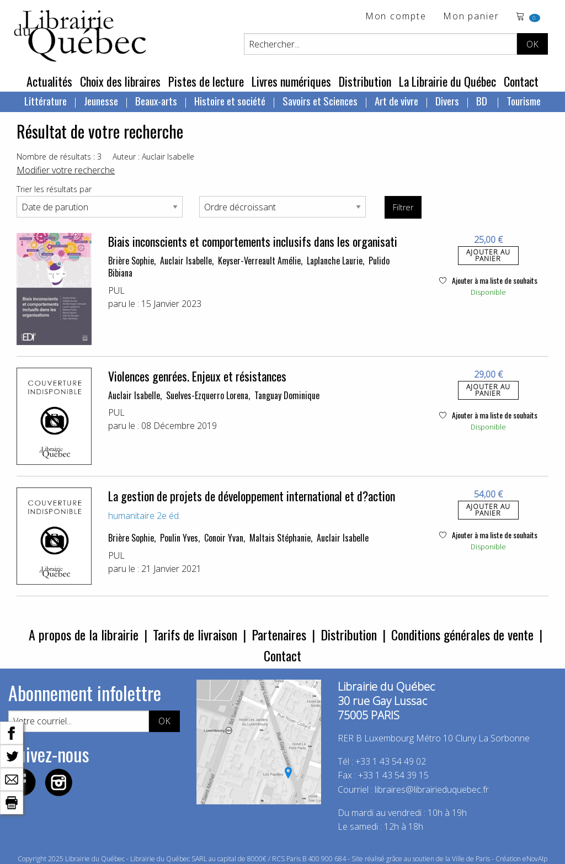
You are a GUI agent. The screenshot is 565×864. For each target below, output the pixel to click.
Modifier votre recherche (66, 170)
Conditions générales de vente (462, 634)
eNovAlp (535, 858)
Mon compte (396, 17)
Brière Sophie (131, 260)
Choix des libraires (120, 81)
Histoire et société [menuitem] (229, 100)
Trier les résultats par (54, 189)
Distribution (365, 81)
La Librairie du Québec (447, 81)
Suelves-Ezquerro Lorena (207, 395)
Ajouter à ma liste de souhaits (488, 280)
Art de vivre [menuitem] (396, 100)
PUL (116, 290)
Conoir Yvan (223, 537)
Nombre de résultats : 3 (59, 156)
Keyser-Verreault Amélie (259, 260)
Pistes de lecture (206, 81)
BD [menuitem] (482, 100)
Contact (521, 81)
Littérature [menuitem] (45, 100)
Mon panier (471, 17)
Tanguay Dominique (286, 395)
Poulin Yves (179, 537)
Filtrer (403, 207)
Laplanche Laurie (335, 260)
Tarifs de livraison (195, 634)
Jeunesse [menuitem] (101, 100)
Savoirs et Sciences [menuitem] (320, 100)
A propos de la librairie (83, 634)
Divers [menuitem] (447, 100)
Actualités (49, 81)
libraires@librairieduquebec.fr (432, 789)
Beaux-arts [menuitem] (156, 100)
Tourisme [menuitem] (524, 100)
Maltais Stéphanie (280, 537)
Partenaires (279, 634)
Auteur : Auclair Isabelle (153, 156)
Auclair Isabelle (186, 260)
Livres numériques (291, 81)
